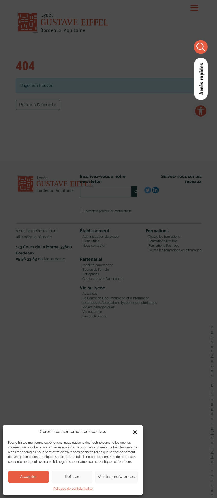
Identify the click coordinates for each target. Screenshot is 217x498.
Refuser (72, 476)
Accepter (28, 476)
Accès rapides (201, 79)
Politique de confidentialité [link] (73, 489)
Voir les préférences (116, 476)
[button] (135, 431)
